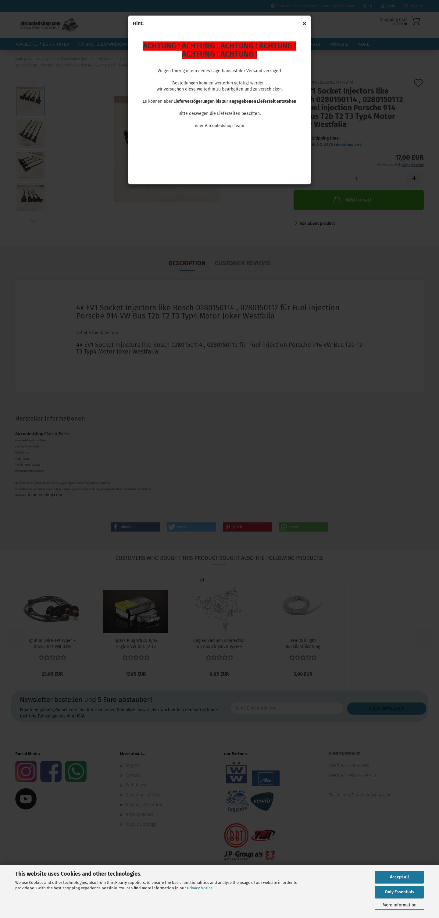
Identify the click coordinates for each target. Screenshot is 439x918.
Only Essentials (399, 892)
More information (399, 905)
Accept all (399, 877)
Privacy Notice (199, 888)
